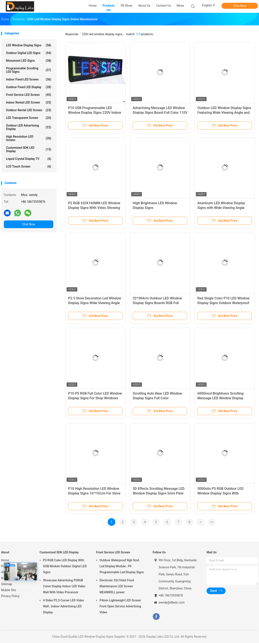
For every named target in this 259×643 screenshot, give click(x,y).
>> (211, 522)
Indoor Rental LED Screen (28, 102)
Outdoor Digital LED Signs (28, 53)
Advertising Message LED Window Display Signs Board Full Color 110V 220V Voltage (160, 112)
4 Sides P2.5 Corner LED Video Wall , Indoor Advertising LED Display (63, 606)
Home (5, 560)
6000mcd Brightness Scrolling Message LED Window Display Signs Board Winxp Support (220, 398)
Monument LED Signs (28, 60)
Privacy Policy (10, 596)
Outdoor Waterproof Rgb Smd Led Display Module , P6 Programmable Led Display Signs (122, 566)
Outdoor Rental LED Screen (28, 110)
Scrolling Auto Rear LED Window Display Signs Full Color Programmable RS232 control (157, 398)
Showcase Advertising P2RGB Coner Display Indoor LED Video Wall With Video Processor (64, 586)
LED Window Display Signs (28, 45)
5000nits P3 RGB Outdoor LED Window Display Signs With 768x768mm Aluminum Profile (220, 493)
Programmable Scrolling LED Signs (28, 70)
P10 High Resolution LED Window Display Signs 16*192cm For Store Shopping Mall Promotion (94, 493)
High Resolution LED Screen (28, 138)
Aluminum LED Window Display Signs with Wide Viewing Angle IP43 (221, 207)
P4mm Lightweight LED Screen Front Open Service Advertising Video (120, 606)
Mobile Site (8, 590)
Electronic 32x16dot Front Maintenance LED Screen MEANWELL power (117, 586)
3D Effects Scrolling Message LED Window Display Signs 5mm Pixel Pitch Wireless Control (159, 493)
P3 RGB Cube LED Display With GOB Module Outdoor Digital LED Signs (65, 566)
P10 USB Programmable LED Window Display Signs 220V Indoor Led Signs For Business (94, 112)
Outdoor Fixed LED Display (28, 87)
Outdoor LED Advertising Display (28, 127)
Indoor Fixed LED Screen (28, 79)
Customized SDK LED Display (28, 149)
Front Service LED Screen (28, 95)
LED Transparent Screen (28, 118)
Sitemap (6, 584)
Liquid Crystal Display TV (28, 159)
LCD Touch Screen (28, 166)
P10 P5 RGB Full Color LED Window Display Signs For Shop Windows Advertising (95, 398)
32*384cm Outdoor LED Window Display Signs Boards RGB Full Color (157, 303)
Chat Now (239, 5)
